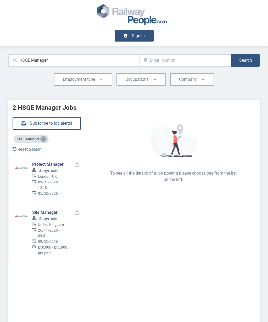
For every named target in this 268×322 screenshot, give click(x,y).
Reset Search (27, 149)
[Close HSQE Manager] (43, 139)
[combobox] (73, 60)
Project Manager (48, 164)
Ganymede (48, 170)
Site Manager (45, 212)
